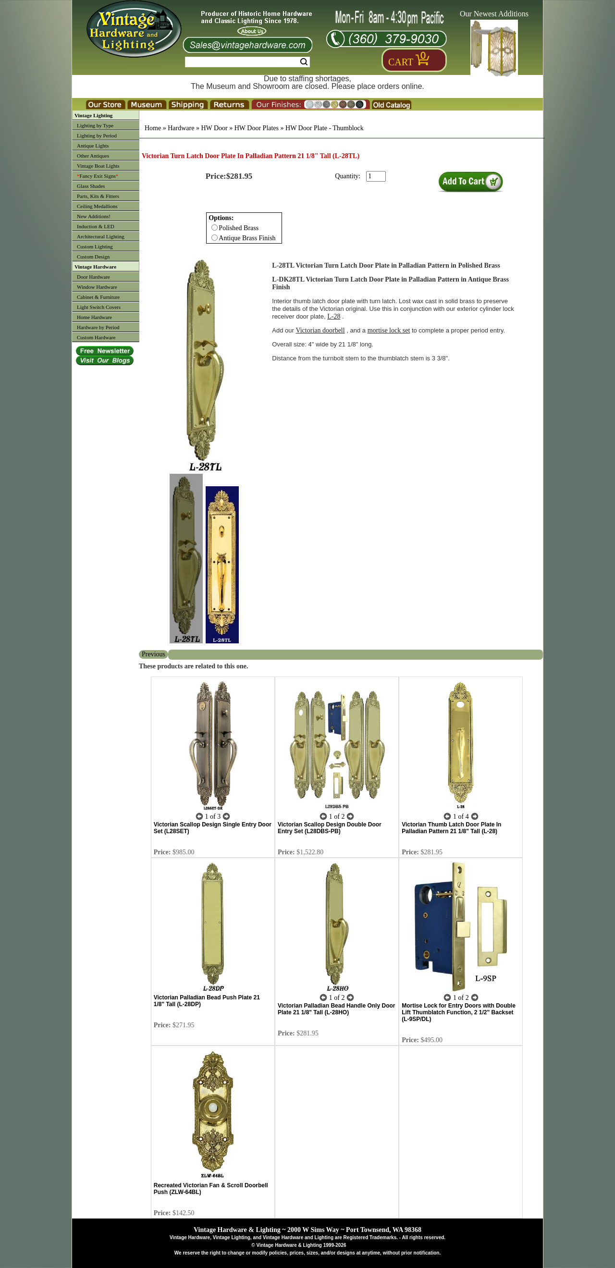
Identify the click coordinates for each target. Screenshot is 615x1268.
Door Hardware (93, 277)
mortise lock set (389, 330)
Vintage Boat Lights (98, 166)
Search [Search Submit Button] (304, 62)
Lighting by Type (95, 125)
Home (153, 128)
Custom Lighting (95, 246)
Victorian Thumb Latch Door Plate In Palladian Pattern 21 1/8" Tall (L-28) (451, 828)
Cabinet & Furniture (98, 297)
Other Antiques (93, 156)
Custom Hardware (96, 337)
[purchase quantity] (376, 176)
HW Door (214, 128)
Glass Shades (91, 186)
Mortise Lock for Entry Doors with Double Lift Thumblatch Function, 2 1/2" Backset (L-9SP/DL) (459, 1012)
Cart (400, 62)
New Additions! (94, 216)
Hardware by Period (98, 327)
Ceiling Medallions (97, 206)
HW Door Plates (256, 128)
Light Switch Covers (99, 307)
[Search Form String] (247, 62)
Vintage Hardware (95, 267)
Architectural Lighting (100, 236)
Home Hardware (94, 317)
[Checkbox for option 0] (214, 227)
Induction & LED (95, 226)
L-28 (333, 316)
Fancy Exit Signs (97, 176)
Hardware (181, 128)
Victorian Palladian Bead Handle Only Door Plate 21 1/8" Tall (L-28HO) (336, 1009)
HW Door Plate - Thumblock (324, 128)
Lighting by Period (97, 135)
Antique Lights (93, 145)
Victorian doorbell (319, 330)
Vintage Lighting (93, 115)
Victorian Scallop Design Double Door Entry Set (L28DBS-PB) (329, 828)
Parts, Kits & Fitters (98, 196)
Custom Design (93, 256)
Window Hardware (97, 287)
